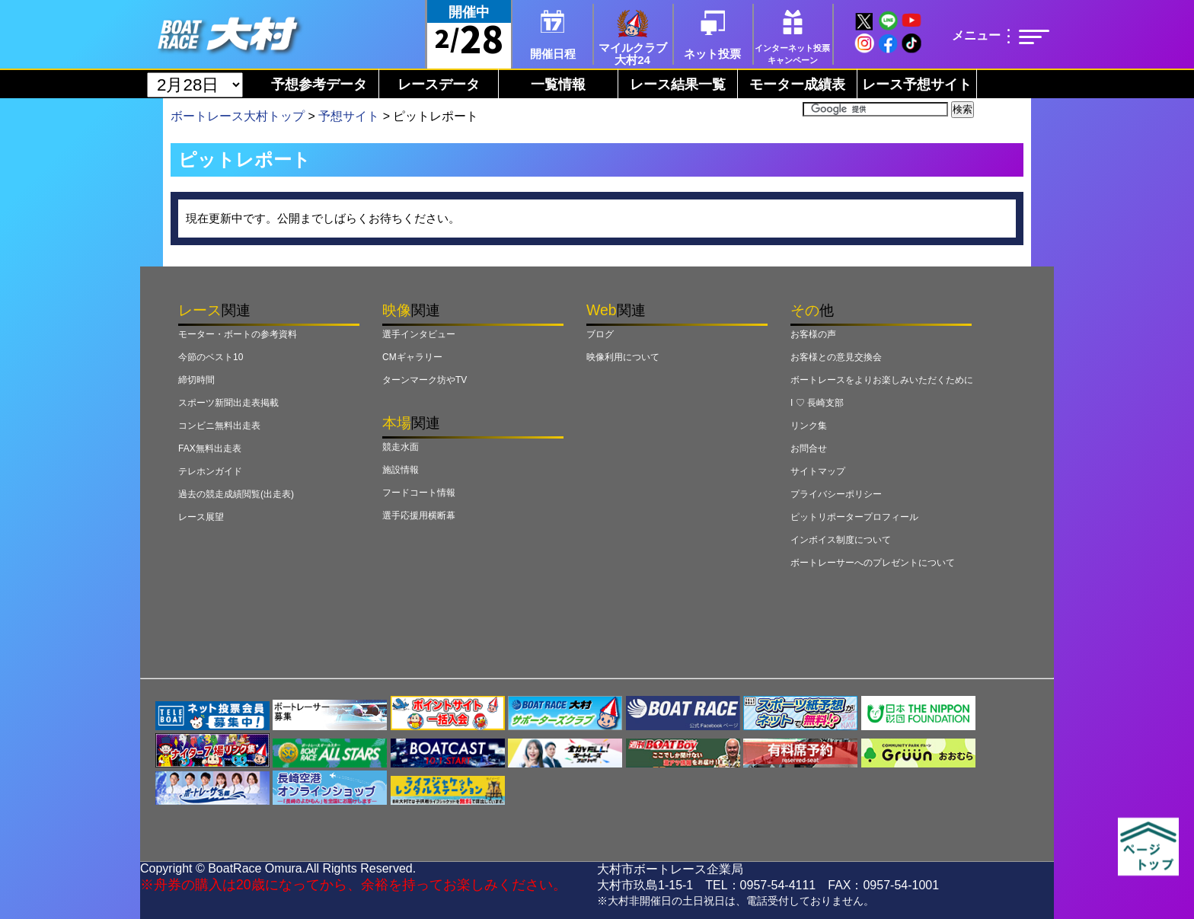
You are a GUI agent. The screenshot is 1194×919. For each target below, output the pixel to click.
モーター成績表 (797, 84)
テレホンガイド (210, 471)
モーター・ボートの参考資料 (237, 334)
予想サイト (348, 116)
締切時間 (196, 380)
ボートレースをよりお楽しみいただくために (881, 380)
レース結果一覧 (678, 84)
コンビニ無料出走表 (219, 425)
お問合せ (808, 448)
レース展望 (201, 517)
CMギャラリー (412, 357)
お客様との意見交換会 (836, 357)
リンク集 (808, 425)
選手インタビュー (418, 334)
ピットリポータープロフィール (854, 517)
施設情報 (400, 469)
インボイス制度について (840, 539)
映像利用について (622, 357)
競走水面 (400, 447)
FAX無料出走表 (209, 448)
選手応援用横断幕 (418, 515)
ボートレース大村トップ (238, 116)
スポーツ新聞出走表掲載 (228, 402)
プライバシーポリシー (836, 494)
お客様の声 (813, 334)
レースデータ (438, 84)
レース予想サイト (917, 84)
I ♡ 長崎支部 (817, 402)
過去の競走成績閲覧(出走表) (236, 494)
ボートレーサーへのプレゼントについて (872, 562)
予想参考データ (319, 84)
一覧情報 (558, 84)
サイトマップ (817, 471)
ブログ (600, 334)
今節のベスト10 (210, 357)
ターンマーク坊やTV (424, 380)
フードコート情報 (418, 492)
